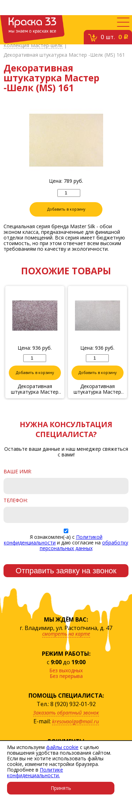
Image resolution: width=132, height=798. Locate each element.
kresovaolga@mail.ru (75, 721)
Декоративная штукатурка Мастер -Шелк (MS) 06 (97, 389)
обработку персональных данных (84, 545)
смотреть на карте (66, 633)
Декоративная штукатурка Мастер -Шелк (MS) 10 (35, 389)
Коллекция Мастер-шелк (33, 46)
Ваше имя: (18, 471)
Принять (61, 788)
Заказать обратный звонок (66, 712)
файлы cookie (62, 747)
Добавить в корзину (66, 209)
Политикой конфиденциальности (53, 540)
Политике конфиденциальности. (35, 772)
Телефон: (16, 500)
